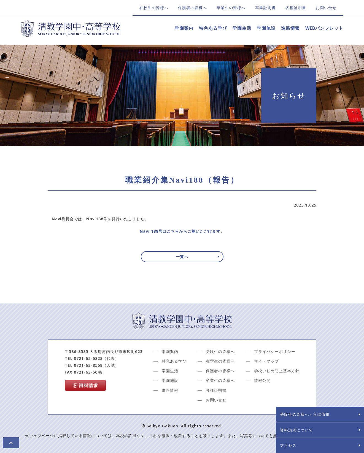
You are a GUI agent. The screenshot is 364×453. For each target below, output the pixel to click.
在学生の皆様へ (220, 380)
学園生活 (242, 28)
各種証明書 (295, 7)
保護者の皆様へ (192, 7)
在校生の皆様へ (153, 7)
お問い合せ (326, 7)
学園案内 (184, 28)
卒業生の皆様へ (231, 7)
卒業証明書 (265, 7)
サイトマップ (266, 380)
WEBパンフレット (324, 28)
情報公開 (262, 399)
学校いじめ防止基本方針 (277, 389)
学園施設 (266, 28)
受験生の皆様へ (220, 370)
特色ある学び (213, 28)
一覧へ (182, 259)
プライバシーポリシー (274, 370)
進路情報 (290, 28)
